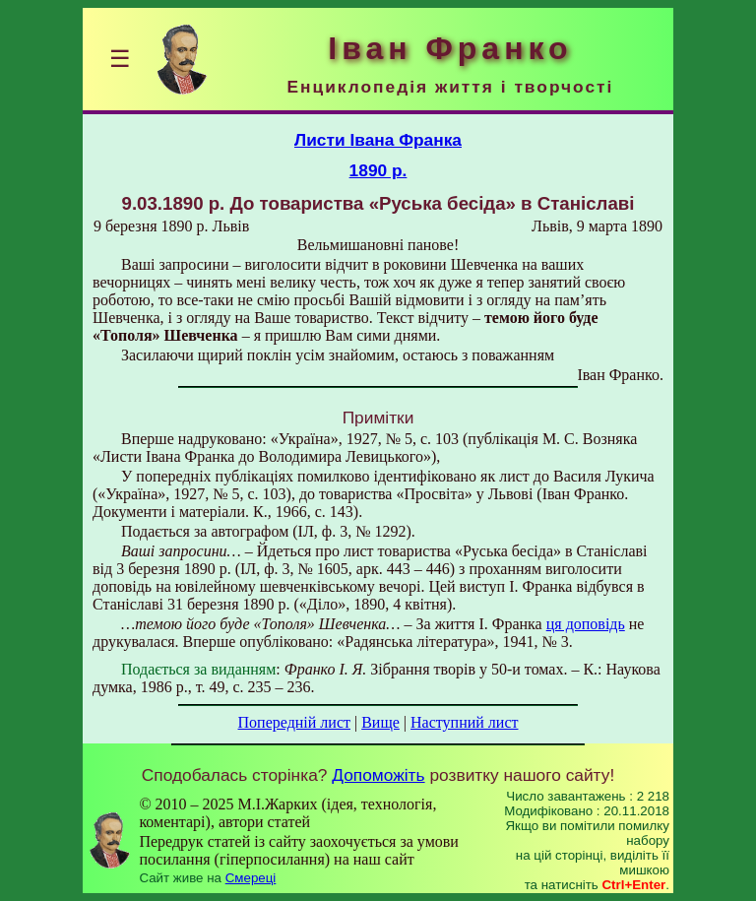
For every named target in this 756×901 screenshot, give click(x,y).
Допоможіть (378, 775)
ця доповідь (585, 623)
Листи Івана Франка (378, 140)
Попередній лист (294, 722)
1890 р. (378, 170)
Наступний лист (464, 722)
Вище (380, 722)
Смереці (251, 877)
